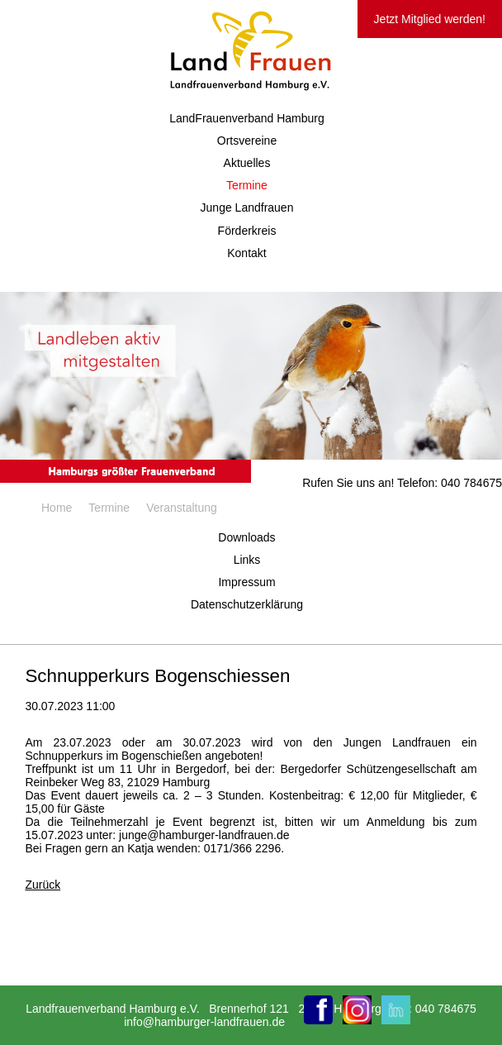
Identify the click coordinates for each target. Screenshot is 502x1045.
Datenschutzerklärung (247, 604)
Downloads (246, 537)
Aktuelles (247, 162)
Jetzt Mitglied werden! (429, 19)
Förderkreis (247, 230)
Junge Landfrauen (247, 207)
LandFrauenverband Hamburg (246, 118)
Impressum (246, 582)
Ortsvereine (247, 140)
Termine (247, 185)
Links (247, 559)
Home (56, 507)
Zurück (42, 884)
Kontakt (246, 253)
